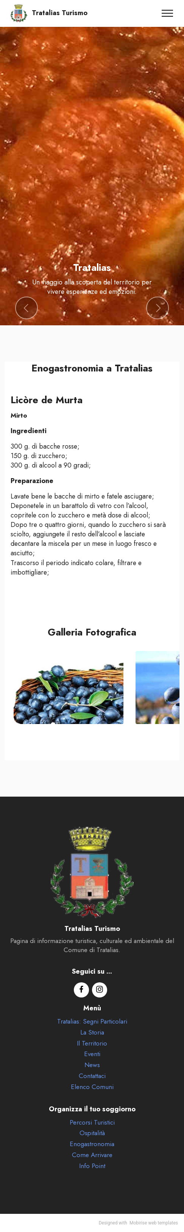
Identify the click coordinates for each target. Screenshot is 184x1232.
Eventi (92, 1053)
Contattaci (92, 1075)
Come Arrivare (92, 1154)
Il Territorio (92, 1043)
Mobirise (138, 1223)
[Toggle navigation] (167, 13)
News (92, 1064)
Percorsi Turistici (92, 1122)
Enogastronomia (92, 1143)
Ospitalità (92, 1132)
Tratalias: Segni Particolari (92, 1021)
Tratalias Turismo (59, 13)
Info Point (92, 1165)
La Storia (92, 1032)
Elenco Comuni (92, 1086)
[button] (26, 308)
